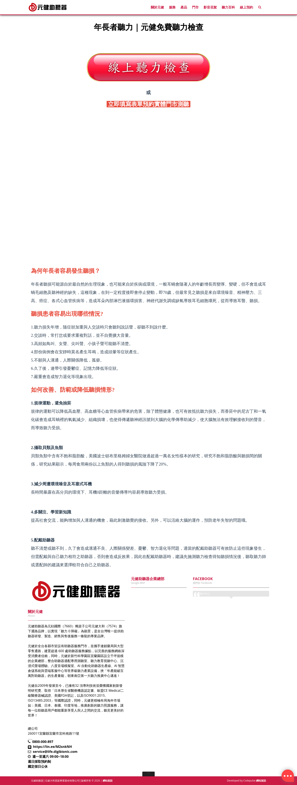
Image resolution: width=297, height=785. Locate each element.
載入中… (148, 183)
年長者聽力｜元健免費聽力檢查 (58, 39)
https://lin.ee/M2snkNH (52, 746)
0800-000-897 (42, 741)
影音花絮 (210, 7)
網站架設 (108, 780)
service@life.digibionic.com (55, 751)
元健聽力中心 (202, 593)
